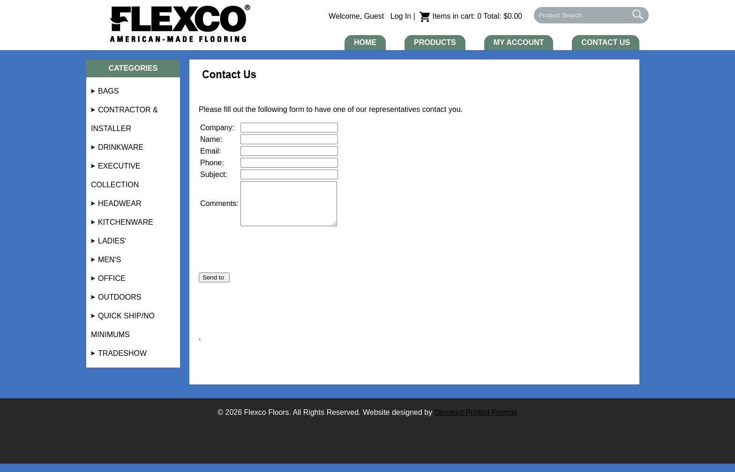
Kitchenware (125, 222)
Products (435, 42)
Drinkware (120, 147)
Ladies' (112, 241)
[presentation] (270, 262)
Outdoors (119, 297)
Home (365, 42)
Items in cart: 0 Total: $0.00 (471, 16)
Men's (109, 260)
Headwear (119, 203)
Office (112, 278)
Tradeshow (122, 353)
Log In (400, 16)
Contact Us (605, 42)
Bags (108, 91)
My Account (519, 42)
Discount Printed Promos (476, 421)
